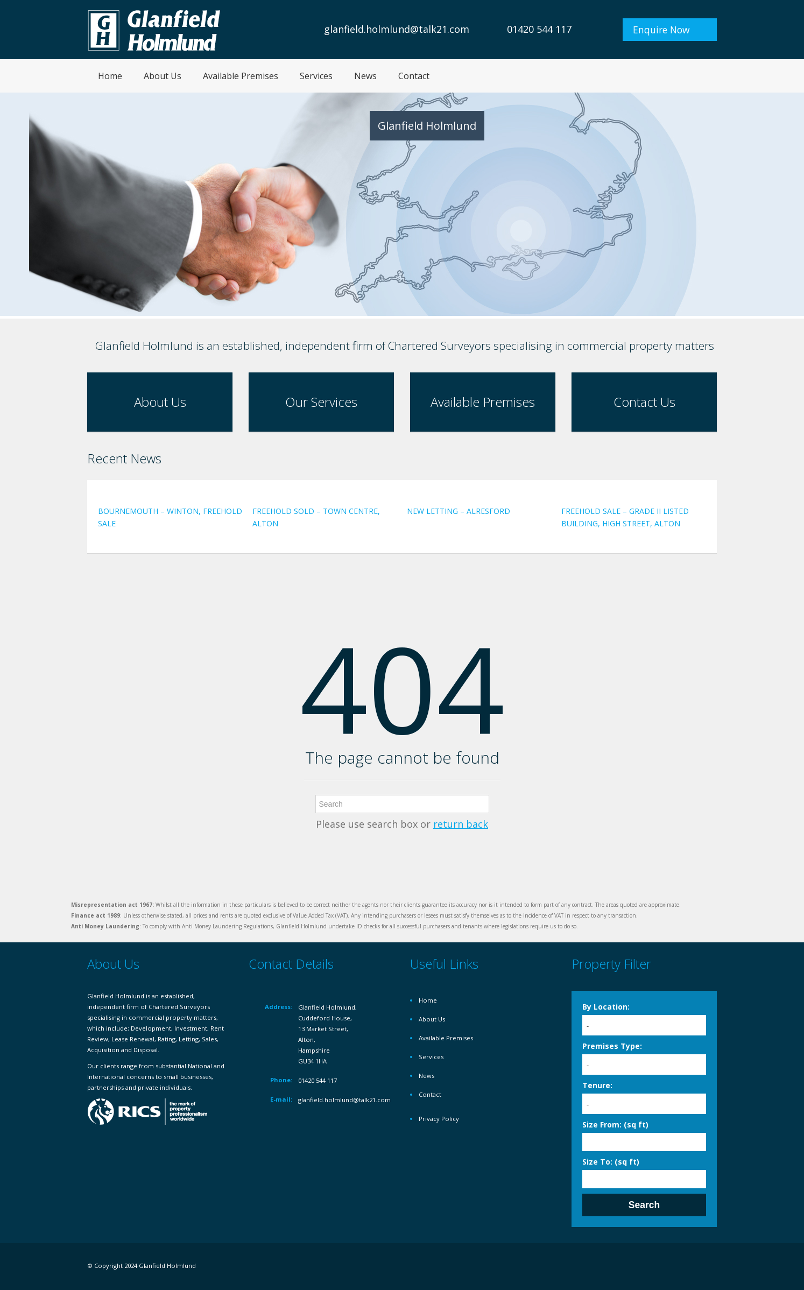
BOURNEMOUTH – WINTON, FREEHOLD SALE (170, 517)
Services (316, 76)
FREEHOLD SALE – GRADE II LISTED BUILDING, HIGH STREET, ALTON (625, 517)
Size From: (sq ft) (615, 1124)
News (365, 76)
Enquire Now (661, 29)
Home (110, 76)
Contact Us (644, 402)
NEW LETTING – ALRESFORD (458, 511)
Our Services (321, 402)
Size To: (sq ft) (610, 1162)
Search (644, 1205)
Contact (413, 76)
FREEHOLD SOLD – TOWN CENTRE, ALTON (316, 517)
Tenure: (597, 1085)
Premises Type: (612, 1046)
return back (460, 823)
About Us (162, 76)
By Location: (606, 1007)
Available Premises (240, 76)
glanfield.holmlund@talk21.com (396, 29)
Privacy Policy (439, 1119)
